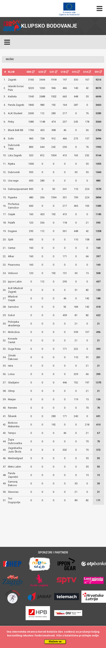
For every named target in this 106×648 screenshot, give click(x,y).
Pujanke (12, 197)
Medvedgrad (15, 458)
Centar (11, 247)
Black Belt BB (15, 130)
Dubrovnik (14, 172)
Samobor (13, 306)
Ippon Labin (15, 281)
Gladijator (13, 382)
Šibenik (12, 416)
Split (10, 239)
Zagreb (12, 79)
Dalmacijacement (18, 188)
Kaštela (12, 96)
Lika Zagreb (15, 155)
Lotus (11, 374)
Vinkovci (13, 273)
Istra (10, 365)
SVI (98, 71)
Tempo (12, 432)
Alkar (11, 256)
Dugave (12, 231)
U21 (53, 71)
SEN (30, 71)
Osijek (11, 214)
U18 (65, 71)
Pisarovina (14, 264)
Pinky (11, 121)
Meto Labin (14, 466)
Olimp (11, 390)
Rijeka (11, 163)
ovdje (95, 635)
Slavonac (13, 491)
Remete (12, 407)
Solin (11, 138)
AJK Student (15, 113)
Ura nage (13, 180)
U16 (76, 71)
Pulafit (11, 222)
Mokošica (14, 332)
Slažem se (55, 641)
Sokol (11, 315)
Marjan (12, 399)
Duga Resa (14, 348)
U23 (42, 71)
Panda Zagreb (16, 104)
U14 (87, 71)
